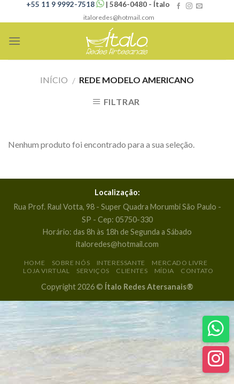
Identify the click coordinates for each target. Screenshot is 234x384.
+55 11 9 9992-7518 (66, 4)
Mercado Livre (179, 263)
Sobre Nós (71, 263)
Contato (197, 271)
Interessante (121, 263)
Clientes (131, 271)
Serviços (93, 271)
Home (34, 263)
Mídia (164, 271)
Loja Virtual (46, 271)
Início (54, 80)
